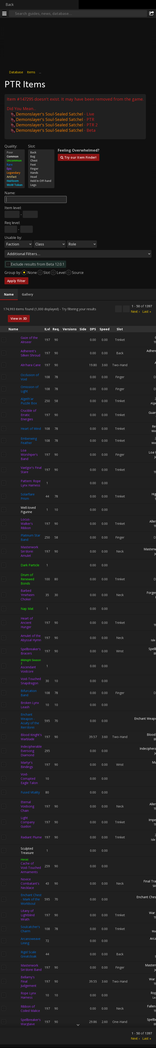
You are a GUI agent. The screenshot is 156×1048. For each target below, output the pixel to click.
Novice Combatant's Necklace (30, 883)
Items (31, 72)
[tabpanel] (78, 673)
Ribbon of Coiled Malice (30, 1008)
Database (16, 72)
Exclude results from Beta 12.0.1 (37, 264)
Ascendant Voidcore (28, 669)
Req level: (12, 222)
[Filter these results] (126, 308)
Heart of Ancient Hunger (27, 622)
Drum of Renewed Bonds (27, 578)
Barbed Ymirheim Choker (27, 594)
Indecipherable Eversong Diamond (31, 750)
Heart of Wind (31, 428)
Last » (146, 311)
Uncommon (14, 161)
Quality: (10, 146)
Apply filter (16, 281)
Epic (14, 169)
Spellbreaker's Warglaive (31, 1021)
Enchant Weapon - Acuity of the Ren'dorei (30, 720)
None (32, 272)
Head (41, 177)
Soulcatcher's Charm (30, 928)
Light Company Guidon (28, 821)
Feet (41, 165)
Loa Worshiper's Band (29, 454)
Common (14, 157)
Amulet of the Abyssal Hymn (31, 637)
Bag (41, 157)
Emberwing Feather (29, 440)
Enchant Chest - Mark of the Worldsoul (31, 899)
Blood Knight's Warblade (31, 736)
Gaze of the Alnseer (29, 339)
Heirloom (14, 181)
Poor (14, 152)
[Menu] (4, 13)
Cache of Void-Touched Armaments (31, 867)
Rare (14, 165)
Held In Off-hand (41, 181)
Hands (41, 173)
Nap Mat (27, 608)
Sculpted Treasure (27, 850)
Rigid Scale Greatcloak (28, 954)
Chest (41, 161)
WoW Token (14, 185)
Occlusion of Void (30, 376)
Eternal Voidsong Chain (27, 806)
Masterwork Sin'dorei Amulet (29, 551)
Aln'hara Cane (31, 365)
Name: (9, 192)
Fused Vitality (30, 792)
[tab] (9, 294)
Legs (41, 185)
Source (78, 272)
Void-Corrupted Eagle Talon (29, 778)
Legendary (14, 173)
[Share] (151, 13)
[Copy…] (118, 308)
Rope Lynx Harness (28, 995)
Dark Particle (30, 565)
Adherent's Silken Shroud (30, 353)
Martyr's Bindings (27, 764)
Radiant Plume (31, 837)
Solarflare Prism (28, 496)
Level (61, 272)
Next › (135, 311)
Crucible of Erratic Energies (28, 414)
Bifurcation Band (29, 692)
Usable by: (13, 237)
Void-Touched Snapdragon (31, 680)
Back (10, 4)
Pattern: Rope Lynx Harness (31, 483)
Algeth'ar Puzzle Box (29, 400)
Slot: (31, 146)
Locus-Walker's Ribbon (27, 523)
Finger (41, 169)
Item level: (12, 207)
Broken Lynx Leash (30, 704)
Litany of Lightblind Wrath (28, 914)
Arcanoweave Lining (30, 940)
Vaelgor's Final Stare (31, 469)
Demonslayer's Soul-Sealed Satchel (47, 114)
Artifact (14, 177)
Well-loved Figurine (28, 509)
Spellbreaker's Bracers (31, 651)
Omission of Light (29, 388)
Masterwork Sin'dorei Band (31, 967)
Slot (46, 272)
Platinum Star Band (30, 537)
